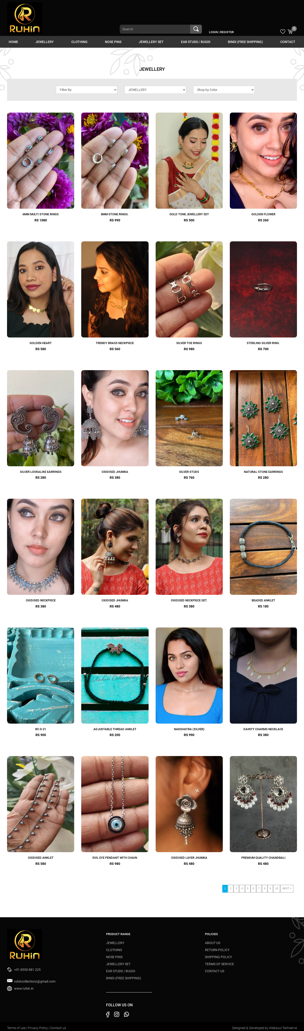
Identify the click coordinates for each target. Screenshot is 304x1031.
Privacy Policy (38, 1028)
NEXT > (287, 888)
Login (213, 32)
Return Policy (217, 950)
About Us (212, 943)
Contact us (58, 1028)
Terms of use (16, 1028)
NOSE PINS (113, 42)
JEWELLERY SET (151, 42)
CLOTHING (79, 42)
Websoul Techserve (283, 1028)
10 (276, 888)
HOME (13, 42)
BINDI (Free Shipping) (245, 42)
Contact (287, 42)
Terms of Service (219, 964)
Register (227, 32)
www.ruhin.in (24, 988)
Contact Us (214, 971)
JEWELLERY (44, 42)
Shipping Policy (218, 957)
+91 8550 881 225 (27, 970)
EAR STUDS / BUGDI (195, 42)
